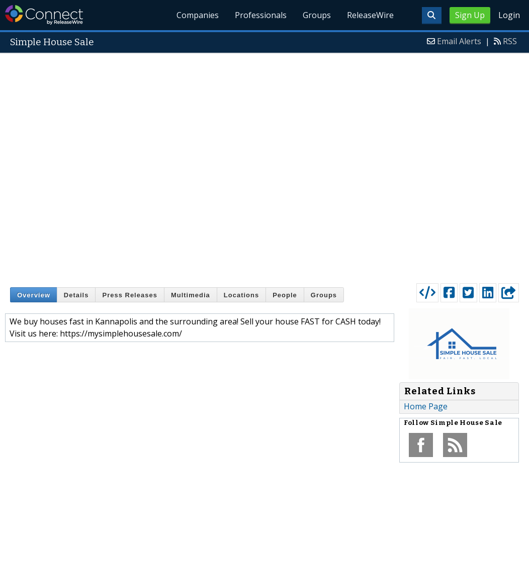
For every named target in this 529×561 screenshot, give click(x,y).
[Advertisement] (135, 166)
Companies (198, 15)
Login (509, 15)
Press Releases (129, 295)
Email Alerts (459, 41)
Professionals (261, 15)
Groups (317, 15)
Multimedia (190, 295)
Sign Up (470, 15)
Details (76, 295)
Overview (33, 295)
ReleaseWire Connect (44, 15)
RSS (510, 41)
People (285, 295)
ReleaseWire (370, 15)
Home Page (426, 406)
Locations (241, 295)
